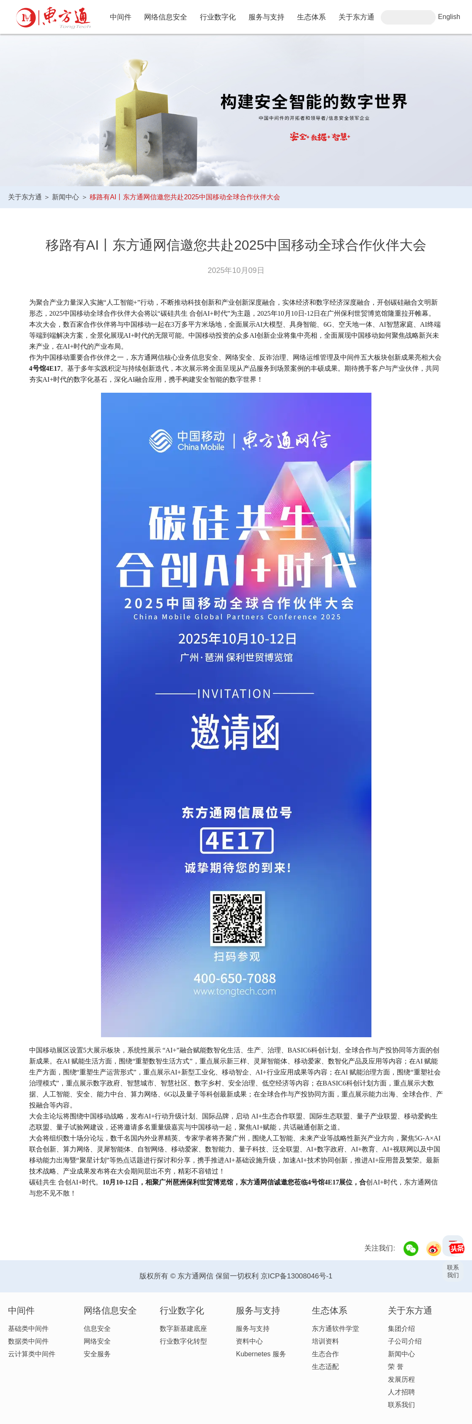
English (449, 16)
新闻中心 (65, 197)
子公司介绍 (405, 1341)
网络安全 (97, 1341)
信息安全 (97, 1328)
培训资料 (325, 1341)
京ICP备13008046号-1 (297, 1276)
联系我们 (401, 1404)
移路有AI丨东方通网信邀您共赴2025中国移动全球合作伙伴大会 (185, 197)
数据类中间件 (28, 1341)
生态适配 (325, 1366)
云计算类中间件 (31, 1354)
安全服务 (97, 1354)
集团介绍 (401, 1328)
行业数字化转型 (183, 1341)
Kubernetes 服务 (261, 1354)
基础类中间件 (28, 1328)
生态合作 (325, 1354)
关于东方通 (25, 197)
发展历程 (401, 1379)
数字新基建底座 (183, 1328)
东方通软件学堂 (335, 1328)
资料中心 (249, 1341)
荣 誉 (395, 1366)
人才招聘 (401, 1392)
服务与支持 (253, 1328)
